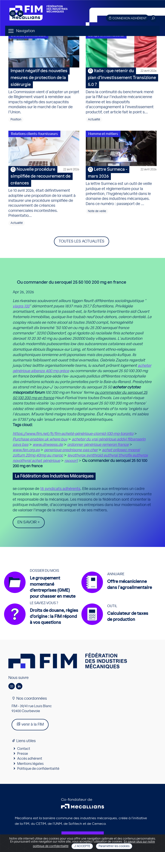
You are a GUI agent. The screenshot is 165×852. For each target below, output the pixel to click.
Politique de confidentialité (38, 768)
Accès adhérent (29, 758)
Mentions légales (30, 763)
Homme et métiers (103, 134)
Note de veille (97, 211)
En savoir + (28, 522)
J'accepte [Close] (82, 846)
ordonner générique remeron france (98, 445)
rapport (71, 461)
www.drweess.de (48, 445)
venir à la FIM (30, 724)
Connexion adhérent (127, 18)
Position (16, 119)
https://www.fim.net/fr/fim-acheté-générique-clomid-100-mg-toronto (73, 434)
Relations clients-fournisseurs (34, 134)
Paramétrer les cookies (114, 846)
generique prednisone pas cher (71, 450)
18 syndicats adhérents (60, 489)
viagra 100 (21, 306)
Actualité (94, 119)
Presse (22, 753)
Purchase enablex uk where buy (40, 439)
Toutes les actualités (81, 241)
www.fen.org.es (26, 450)
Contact (23, 748)
